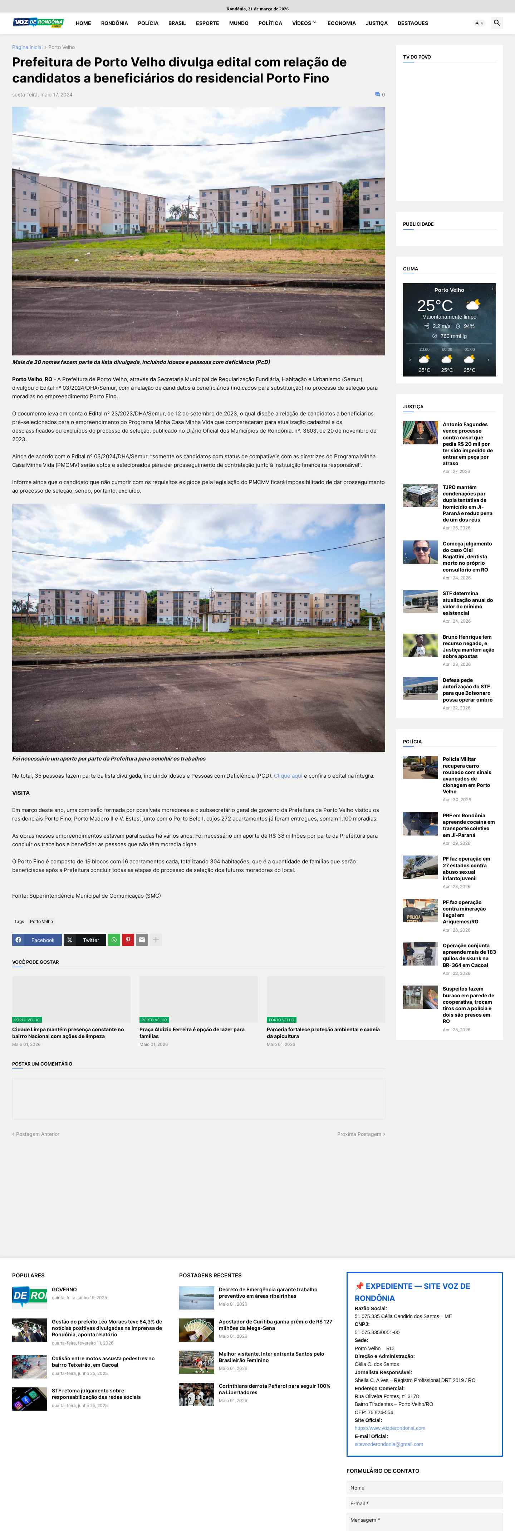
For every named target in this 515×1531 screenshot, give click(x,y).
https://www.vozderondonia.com (390, 1428)
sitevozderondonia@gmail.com (389, 1444)
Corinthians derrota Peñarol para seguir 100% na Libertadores (274, 1389)
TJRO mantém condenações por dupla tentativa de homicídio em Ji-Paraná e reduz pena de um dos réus (467, 503)
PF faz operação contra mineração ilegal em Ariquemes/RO (464, 912)
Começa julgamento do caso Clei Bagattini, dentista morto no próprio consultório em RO (467, 556)
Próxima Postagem (359, 1134)
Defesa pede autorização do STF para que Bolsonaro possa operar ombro (468, 690)
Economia (342, 23)
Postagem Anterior (37, 1134)
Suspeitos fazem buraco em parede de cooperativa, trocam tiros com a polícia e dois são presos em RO (468, 1005)
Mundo (239, 23)
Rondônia (114, 23)
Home (83, 23)
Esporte (207, 23)
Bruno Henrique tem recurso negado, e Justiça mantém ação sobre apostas (469, 646)
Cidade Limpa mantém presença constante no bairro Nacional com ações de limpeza (68, 1032)
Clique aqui (288, 775)
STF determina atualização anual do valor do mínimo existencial (468, 603)
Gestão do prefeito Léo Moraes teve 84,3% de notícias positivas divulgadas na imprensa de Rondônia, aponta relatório (107, 1327)
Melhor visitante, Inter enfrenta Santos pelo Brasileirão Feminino (271, 1357)
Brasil (177, 23)
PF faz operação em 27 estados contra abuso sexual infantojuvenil (466, 868)
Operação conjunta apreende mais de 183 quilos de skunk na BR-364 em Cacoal (469, 955)
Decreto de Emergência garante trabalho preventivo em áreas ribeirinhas (268, 1292)
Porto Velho (61, 47)
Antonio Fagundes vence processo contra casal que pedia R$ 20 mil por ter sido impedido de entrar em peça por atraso (468, 443)
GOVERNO (64, 1289)
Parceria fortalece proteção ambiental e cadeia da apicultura (323, 1032)
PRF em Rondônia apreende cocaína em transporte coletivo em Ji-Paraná (469, 825)
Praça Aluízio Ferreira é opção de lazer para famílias (192, 1032)
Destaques (413, 23)
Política (270, 23)
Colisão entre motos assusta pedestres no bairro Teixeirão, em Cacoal (103, 1361)
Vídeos (301, 23)
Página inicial (27, 47)
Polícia (148, 23)
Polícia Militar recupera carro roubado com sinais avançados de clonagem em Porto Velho (467, 775)
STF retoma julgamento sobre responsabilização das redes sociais (96, 1393)
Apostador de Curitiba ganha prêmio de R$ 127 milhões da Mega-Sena (275, 1324)
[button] (480, 23)
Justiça (377, 23)
